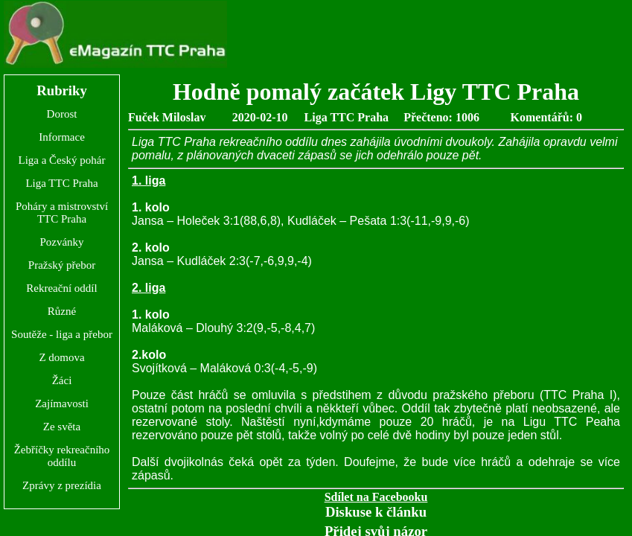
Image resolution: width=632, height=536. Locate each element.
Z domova (61, 357)
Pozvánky (61, 242)
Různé (62, 311)
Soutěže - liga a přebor (61, 334)
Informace (62, 137)
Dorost (62, 114)
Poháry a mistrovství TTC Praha (62, 212)
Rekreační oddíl (61, 288)
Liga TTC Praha (61, 183)
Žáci (62, 380)
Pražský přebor (61, 265)
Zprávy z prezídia (61, 485)
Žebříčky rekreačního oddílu (62, 456)
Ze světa (61, 427)
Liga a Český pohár (61, 160)
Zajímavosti (62, 403)
